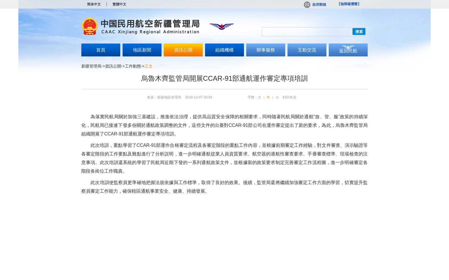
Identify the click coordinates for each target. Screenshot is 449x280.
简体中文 (94, 4)
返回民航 (348, 50)
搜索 (359, 31)
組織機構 (224, 50)
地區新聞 (142, 50)
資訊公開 (183, 50)
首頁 (100, 50)
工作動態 (133, 66)
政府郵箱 (315, 5)
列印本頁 (289, 97)
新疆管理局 (91, 66)
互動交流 (307, 50)
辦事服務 (266, 50)
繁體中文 (119, 4)
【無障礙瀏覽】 (349, 4)
